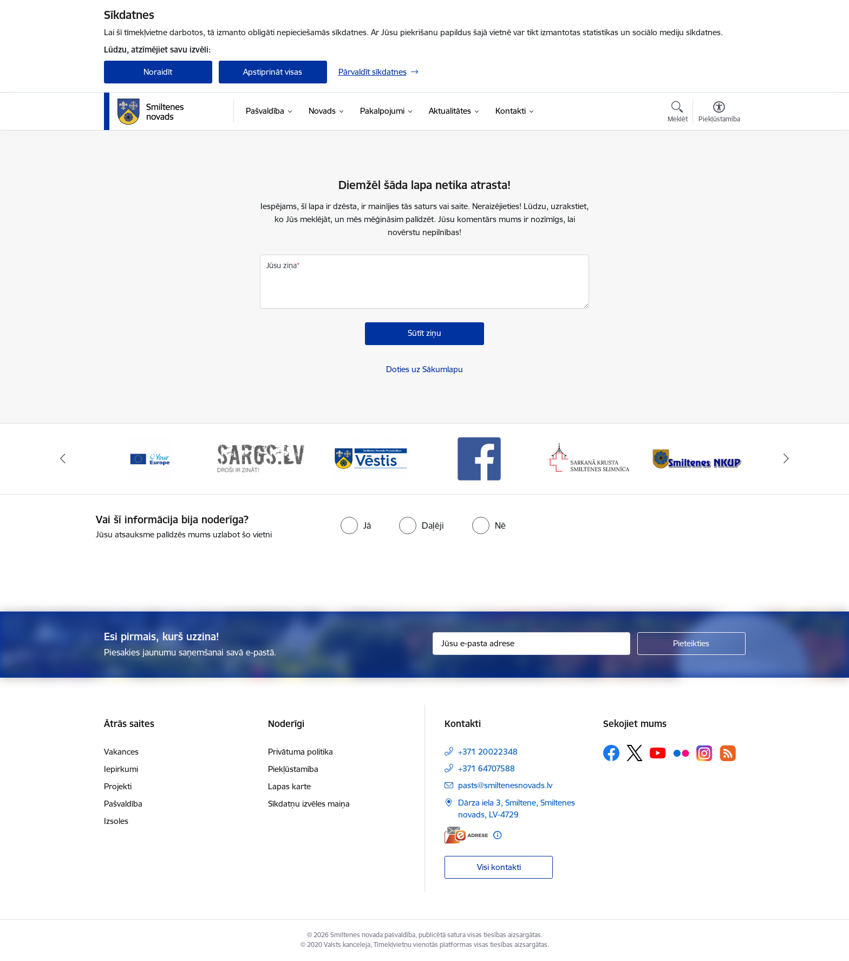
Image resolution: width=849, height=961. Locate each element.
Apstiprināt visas (272, 72)
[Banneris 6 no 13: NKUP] (699, 458)
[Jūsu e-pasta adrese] (531, 643)
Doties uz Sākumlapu (424, 369)
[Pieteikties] (691, 643)
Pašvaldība (123, 803)
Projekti (118, 786)
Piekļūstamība (293, 769)
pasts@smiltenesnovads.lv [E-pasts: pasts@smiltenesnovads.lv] (505, 785)
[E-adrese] (466, 835)
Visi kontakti (499, 867)
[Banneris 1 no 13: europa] (150, 458)
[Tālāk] (787, 458)
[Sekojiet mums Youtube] (658, 752)
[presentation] (444, 571)
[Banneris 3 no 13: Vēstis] (369, 458)
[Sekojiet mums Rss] (728, 753)
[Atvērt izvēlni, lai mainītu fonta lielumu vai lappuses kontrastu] (719, 113)
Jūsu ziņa (281, 265)
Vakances (121, 751)
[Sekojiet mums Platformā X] (634, 753)
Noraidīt (157, 72)
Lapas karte (289, 786)
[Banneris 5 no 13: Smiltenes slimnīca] (589, 458)
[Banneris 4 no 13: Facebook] (479, 458)
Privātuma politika (300, 751)
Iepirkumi (121, 769)
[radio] (356, 525)
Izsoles (116, 821)
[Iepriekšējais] (63, 458)
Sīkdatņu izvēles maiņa (309, 803)
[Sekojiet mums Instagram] (704, 753)
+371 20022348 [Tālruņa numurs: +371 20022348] (488, 751)
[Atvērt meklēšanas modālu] (677, 113)
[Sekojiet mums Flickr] (681, 752)
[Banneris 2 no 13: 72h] (260, 458)
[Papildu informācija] (497, 835)
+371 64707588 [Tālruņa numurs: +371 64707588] (486, 768)
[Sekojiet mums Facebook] (611, 753)
